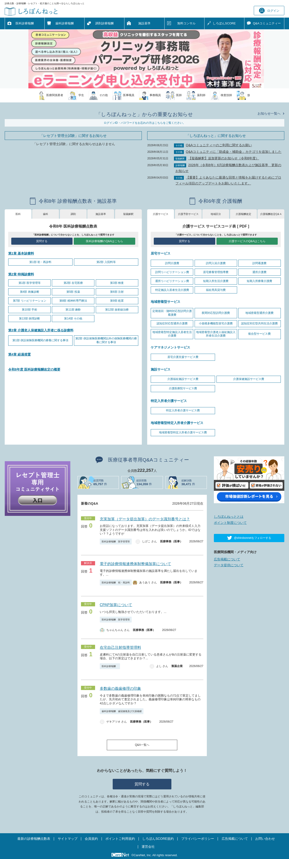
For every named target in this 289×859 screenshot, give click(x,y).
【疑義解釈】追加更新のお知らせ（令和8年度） (223, 158)
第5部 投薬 (73, 291)
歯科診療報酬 (64, 23)
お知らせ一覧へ (269, 113)
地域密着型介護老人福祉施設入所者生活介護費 (215, 334)
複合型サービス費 (259, 333)
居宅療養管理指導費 (215, 272)
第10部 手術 (29, 309)
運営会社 (148, 846)
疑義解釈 (128, 214)
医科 (18, 214)
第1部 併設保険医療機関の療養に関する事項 (40, 340)
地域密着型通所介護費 (259, 313)
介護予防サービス (188, 214)
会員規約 (91, 838)
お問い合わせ (265, 838)
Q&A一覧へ (142, 744)
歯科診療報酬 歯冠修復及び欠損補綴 (122, 711)
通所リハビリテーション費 (172, 281)
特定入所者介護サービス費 (183, 410)
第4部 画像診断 (29, 291)
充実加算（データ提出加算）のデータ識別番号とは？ (145, 519)
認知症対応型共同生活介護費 (259, 323)
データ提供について (228, 565)
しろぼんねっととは (228, 516)
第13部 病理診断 (29, 318)
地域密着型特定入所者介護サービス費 (183, 432)
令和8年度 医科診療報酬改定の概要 (34, 369)
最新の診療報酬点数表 (33, 838)
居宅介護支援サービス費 (182, 357)
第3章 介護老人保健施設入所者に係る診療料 (40, 330)
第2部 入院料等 (106, 262)
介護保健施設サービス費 (248, 379)
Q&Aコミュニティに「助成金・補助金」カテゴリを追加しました (234, 152)
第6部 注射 (117, 291)
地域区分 (216, 214)
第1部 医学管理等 (30, 283)
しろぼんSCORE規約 (158, 838)
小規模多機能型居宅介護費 (216, 323)
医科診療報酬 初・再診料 (116, 582)
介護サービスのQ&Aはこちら (247, 241)
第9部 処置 (117, 300)
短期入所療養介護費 (259, 281)
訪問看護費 (259, 263)
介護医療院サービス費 (183, 388)
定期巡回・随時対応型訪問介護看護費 (172, 312)
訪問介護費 (172, 263)
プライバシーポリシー (197, 838)
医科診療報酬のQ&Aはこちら (104, 241)
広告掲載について (227, 559)
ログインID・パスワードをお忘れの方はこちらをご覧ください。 (144, 122)
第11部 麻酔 (73, 309)
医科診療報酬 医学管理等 (116, 541)
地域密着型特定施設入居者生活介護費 (172, 334)
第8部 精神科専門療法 (73, 300)
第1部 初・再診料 (40, 262)
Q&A (267, 24)
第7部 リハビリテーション (29, 300)
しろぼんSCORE (224, 23)
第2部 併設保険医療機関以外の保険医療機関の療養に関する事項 (106, 340)
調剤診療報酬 (104, 23)
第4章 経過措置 (19, 354)
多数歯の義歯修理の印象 (120, 688)
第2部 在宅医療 (73, 283)
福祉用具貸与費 (216, 290)
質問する (41, 241)
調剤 (73, 214)
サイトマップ (67, 838)
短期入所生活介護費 (215, 281)
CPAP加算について (116, 605)
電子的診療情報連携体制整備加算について (135, 564)
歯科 (45, 214)
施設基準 (144, 23)
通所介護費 (259, 272)
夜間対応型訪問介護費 (216, 313)
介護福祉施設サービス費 (182, 379)
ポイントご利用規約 (120, 838)
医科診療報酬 (24, 23)
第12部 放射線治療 (117, 309)
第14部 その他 (73, 318)
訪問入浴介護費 (216, 263)
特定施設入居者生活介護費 (172, 290)
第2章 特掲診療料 (21, 274)
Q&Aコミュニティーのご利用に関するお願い (219, 145)
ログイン (269, 11)
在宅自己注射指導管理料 (120, 647)
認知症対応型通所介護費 (172, 323)
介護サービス (160, 214)
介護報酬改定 (243, 214)
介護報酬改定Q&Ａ (271, 214)
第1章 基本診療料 (21, 253)
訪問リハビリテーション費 (172, 272)
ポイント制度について (230, 523)
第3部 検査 (117, 283)
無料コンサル (186, 23)
